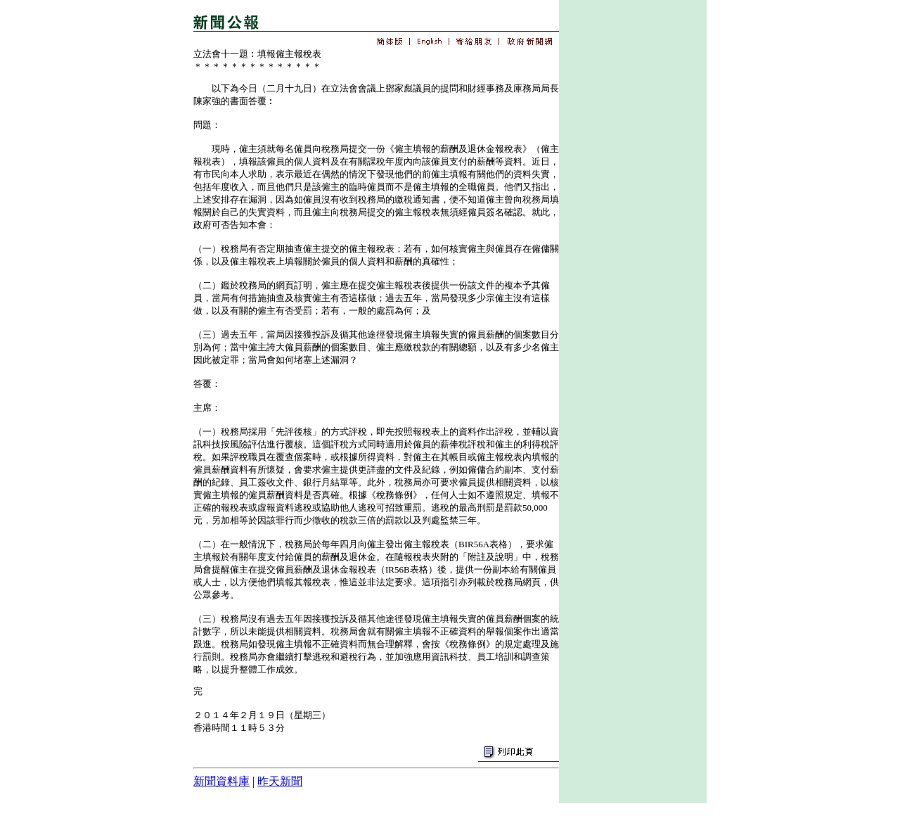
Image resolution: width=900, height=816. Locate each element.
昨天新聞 (279, 781)
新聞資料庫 (221, 781)
